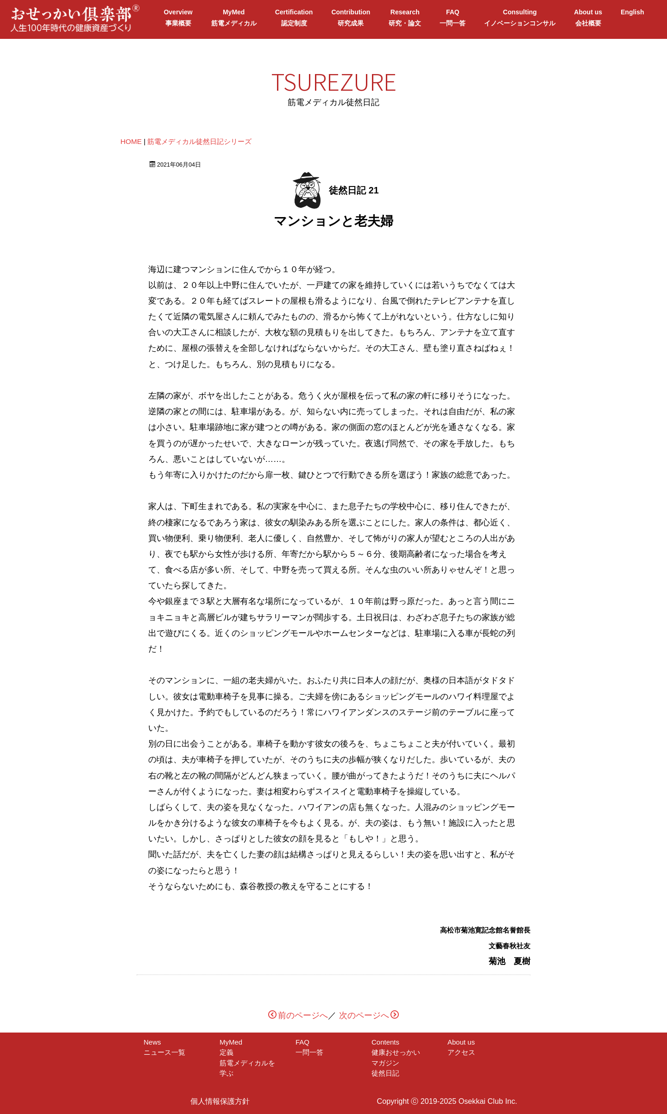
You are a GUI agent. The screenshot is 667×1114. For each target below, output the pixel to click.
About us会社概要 (588, 17)
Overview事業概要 (178, 17)
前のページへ (298, 1015)
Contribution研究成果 (350, 17)
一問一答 (309, 1052)
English (632, 17)
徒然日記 (385, 1073)
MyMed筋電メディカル (234, 17)
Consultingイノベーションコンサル (519, 17)
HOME (131, 141)
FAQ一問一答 (453, 17)
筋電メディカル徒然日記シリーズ (199, 141)
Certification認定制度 (294, 17)
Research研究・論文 (405, 17)
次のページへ (369, 1015)
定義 (233, 1052)
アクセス (461, 1052)
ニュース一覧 (164, 1052)
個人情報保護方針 (220, 1101)
